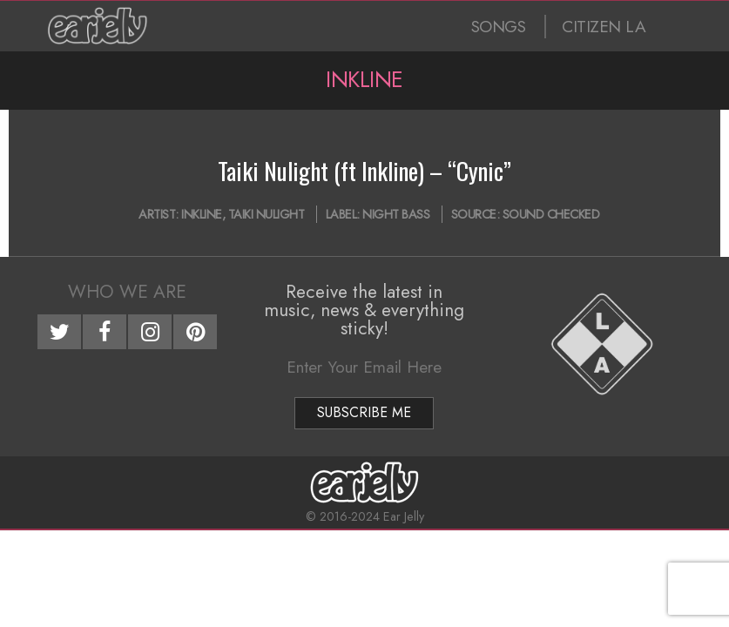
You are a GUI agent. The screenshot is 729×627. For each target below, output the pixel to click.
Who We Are (127, 292)
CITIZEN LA (603, 26)
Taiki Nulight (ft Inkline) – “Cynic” (364, 170)
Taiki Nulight (266, 214)
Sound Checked (551, 214)
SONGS (498, 26)
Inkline (201, 214)
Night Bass (395, 214)
